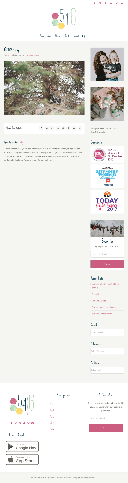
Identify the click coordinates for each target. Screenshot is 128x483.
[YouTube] (32, 423)
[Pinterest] (20, 423)
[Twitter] (24, 423)
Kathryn (9, 55)
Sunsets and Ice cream (102, 314)
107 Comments (33, 55)
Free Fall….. (96, 294)
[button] (83, 36)
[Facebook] (11, 423)
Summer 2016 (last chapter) (104, 307)
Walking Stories (99, 301)
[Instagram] (16, 423)
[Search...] (107, 332)
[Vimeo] (28, 423)
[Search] (94, 332)
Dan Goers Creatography (72, 477)
